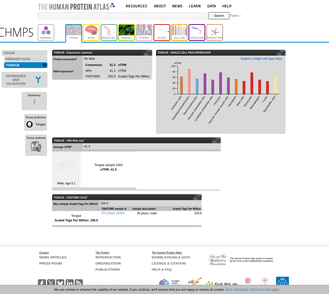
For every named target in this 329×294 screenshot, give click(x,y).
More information (237, 289)
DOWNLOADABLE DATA (171, 257)
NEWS (177, 6)
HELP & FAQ (161, 269)
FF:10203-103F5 (113, 213)
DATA (211, 6)
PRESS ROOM (50, 263)
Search (219, 16)
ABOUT (160, 6)
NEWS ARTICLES (53, 257)
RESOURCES (136, 6)
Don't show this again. (265, 289)
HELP (226, 6)
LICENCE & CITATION (168, 263)
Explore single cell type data (261, 58)
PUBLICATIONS (108, 269)
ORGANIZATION (108, 263)
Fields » (235, 16)
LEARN (195, 6)
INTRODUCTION (108, 257)
